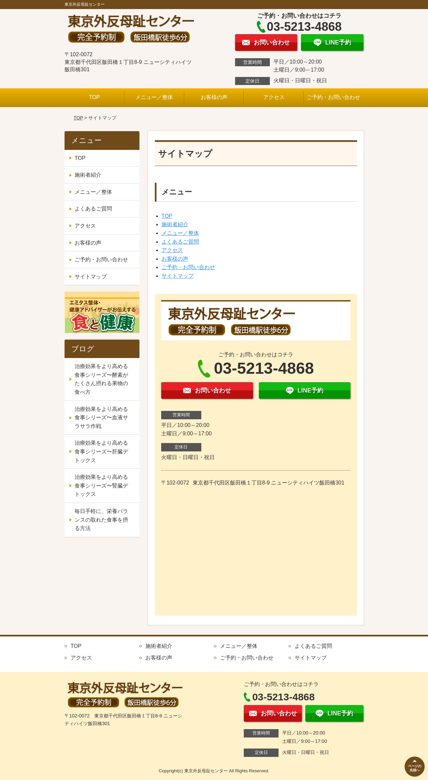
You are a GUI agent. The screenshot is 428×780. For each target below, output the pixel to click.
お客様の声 (214, 97)
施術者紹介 (175, 224)
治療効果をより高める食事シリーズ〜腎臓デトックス (101, 485)
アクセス (274, 97)
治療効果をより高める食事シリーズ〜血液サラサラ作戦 (101, 417)
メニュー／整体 (154, 97)
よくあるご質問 (180, 242)
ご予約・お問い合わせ (333, 97)
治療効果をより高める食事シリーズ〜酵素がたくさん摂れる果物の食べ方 (101, 379)
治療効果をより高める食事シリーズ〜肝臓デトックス (101, 451)
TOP (94, 97)
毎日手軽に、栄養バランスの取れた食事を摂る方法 (101, 519)
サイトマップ (178, 276)
